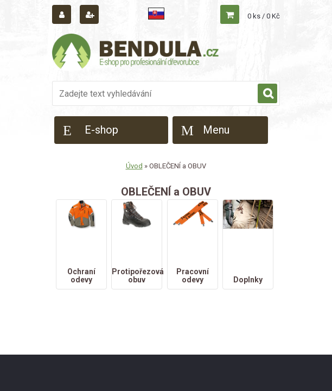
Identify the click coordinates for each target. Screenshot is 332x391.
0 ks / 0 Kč (263, 16)
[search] (267, 94)
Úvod (134, 166)
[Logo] (136, 53)
